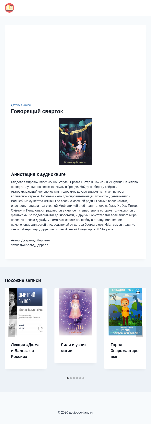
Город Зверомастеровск (125, 351)
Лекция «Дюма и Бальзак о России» (25, 351)
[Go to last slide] (11, 331)
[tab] (68, 378)
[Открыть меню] (142, 8)
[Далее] (139, 331)
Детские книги (21, 105)
